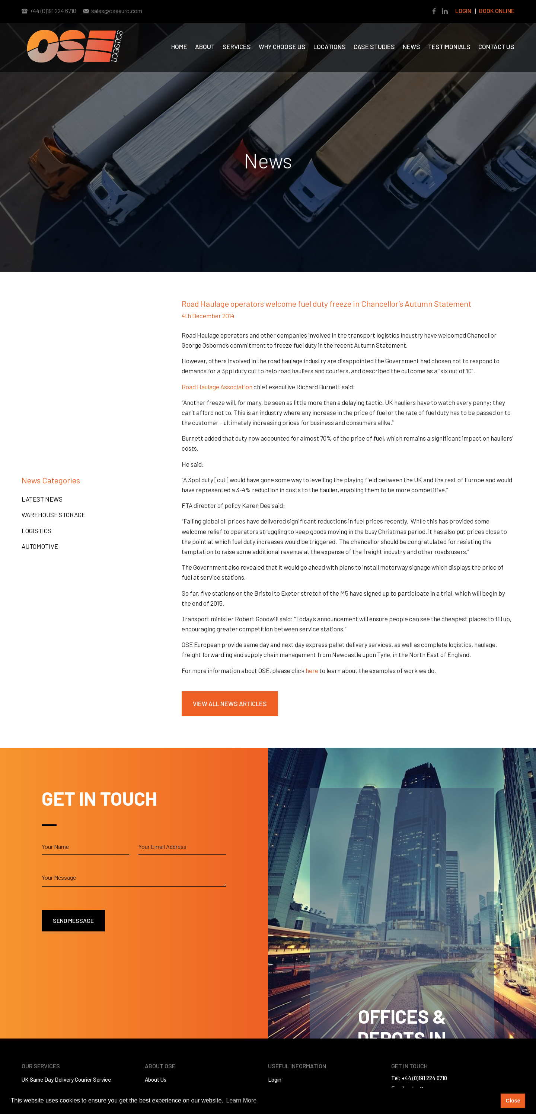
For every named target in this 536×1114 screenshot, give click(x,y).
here (312, 670)
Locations (329, 46)
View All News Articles (230, 703)
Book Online (496, 10)
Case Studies (374, 46)
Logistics (36, 530)
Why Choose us (282, 46)
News (411, 46)
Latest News (42, 499)
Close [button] (512, 1101)
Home (179, 46)
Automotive (40, 546)
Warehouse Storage (53, 514)
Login (463, 10)
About (205, 46)
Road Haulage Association (217, 386)
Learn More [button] (241, 1100)
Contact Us (496, 46)
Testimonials (449, 46)
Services (237, 46)
